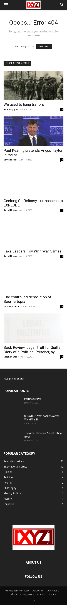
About (14, 594)
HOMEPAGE (44, 46)
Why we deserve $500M (17, 590)
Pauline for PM (32, 398)
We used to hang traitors (24, 104)
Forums (52, 594)
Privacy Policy (27, 594)
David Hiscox (10, 159)
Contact (41, 594)
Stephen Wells (11, 356)
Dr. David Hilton (12, 306)
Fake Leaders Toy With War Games (32, 251)
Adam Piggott (11, 109)
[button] (6, 5)
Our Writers (53, 590)
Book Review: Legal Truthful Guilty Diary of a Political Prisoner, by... (32, 349)
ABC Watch (38, 590)
